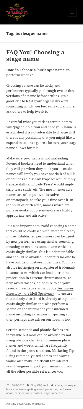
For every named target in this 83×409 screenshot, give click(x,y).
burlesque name (16, 389)
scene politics (34, 393)
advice (58, 385)
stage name (50, 393)
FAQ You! (42, 385)
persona (19, 393)
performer (51, 389)
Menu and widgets (72, 16)
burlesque (69, 385)
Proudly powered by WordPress (25, 404)
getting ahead (35, 389)
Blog (33, 385)
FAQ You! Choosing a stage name (35, 55)
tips (61, 393)
